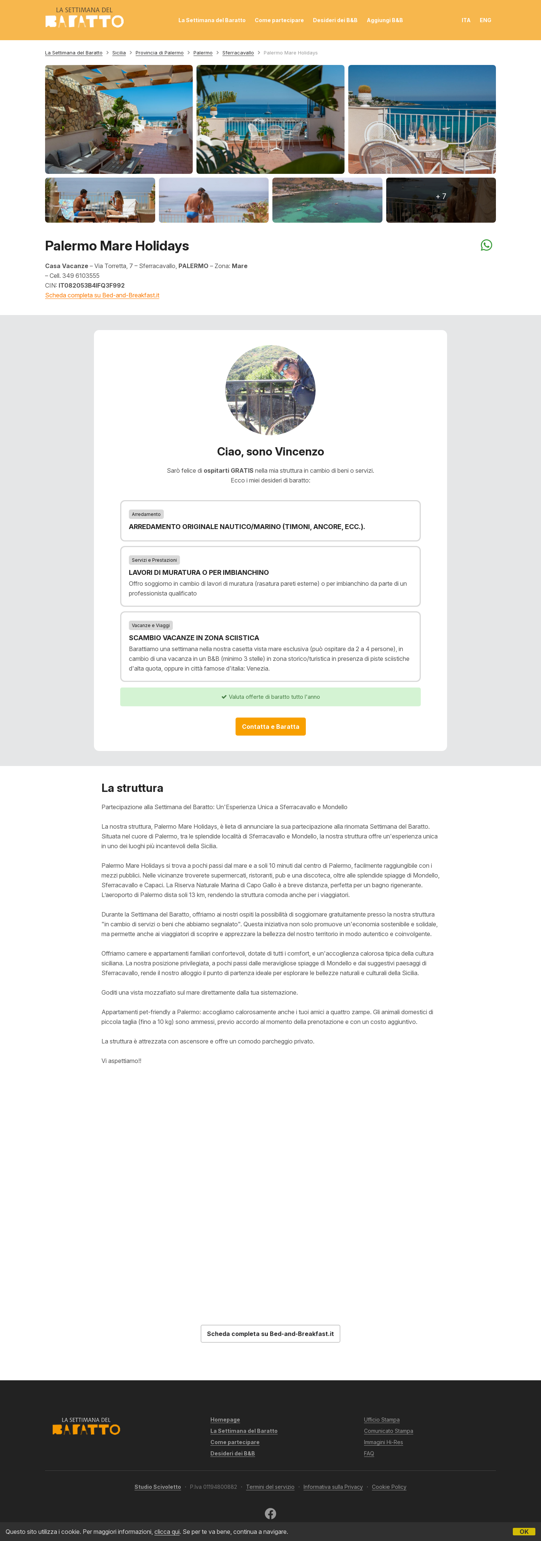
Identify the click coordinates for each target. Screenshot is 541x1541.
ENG (485, 20)
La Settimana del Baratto (212, 20)
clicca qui (167, 1531)
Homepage (225, 1419)
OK (524, 1531)
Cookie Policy (389, 1487)
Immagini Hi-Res (383, 1442)
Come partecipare (279, 20)
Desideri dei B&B (335, 20)
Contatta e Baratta (270, 726)
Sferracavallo (238, 53)
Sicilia (119, 53)
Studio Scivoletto (157, 1487)
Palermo (203, 53)
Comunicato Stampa (388, 1431)
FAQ (369, 1453)
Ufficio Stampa (382, 1419)
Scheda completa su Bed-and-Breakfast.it (102, 295)
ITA (466, 20)
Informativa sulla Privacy (333, 1487)
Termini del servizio (270, 1487)
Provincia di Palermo (160, 53)
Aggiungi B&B (385, 20)
